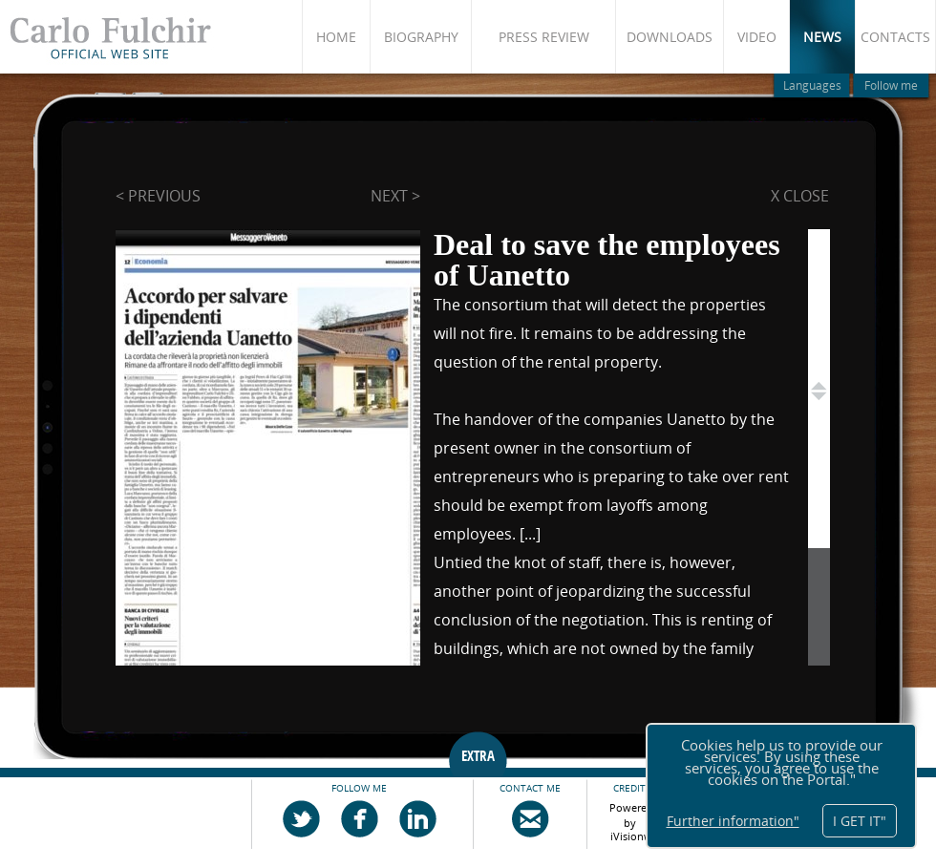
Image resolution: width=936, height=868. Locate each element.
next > (395, 195)
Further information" (733, 821)
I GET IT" (859, 821)
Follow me (891, 85)
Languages (812, 85)
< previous (158, 195)
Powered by (631, 811)
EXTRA (478, 756)
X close (800, 195)
